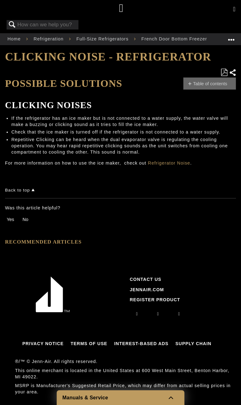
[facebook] (158, 313)
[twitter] (179, 313)
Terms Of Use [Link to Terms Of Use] (89, 343)
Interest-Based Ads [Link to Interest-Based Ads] (141, 343)
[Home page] (121, 9)
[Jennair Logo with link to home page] (53, 310)
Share (232, 72)
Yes (10, 219)
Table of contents (210, 83)
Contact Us (145, 279)
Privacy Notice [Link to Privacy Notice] (43, 343)
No (25, 219)
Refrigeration (49, 38)
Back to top (17, 190)
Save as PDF (224, 72)
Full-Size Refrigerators (103, 38)
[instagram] (137, 313)
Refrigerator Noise (169, 163)
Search (12, 25)
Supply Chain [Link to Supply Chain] (193, 343)
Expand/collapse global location (231, 37)
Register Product (155, 299)
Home (15, 38)
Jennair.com (147, 289)
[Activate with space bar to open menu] (234, 9)
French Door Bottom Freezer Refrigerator (190, 38)
